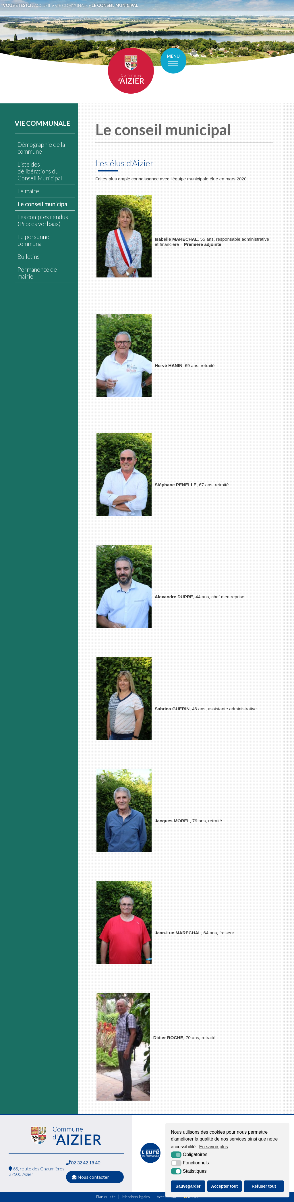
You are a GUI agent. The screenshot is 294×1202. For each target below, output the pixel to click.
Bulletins (29, 256)
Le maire (28, 191)
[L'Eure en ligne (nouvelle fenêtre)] (150, 1161)
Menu (173, 56)
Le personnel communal (34, 240)
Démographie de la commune (41, 148)
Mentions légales (136, 1197)
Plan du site (105, 1197)
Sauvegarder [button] (187, 1186)
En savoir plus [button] (213, 1146)
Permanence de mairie (37, 273)
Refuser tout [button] (264, 1186)
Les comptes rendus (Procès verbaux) (43, 220)
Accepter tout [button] (224, 1186)
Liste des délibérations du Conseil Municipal (40, 171)
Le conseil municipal (43, 203)
